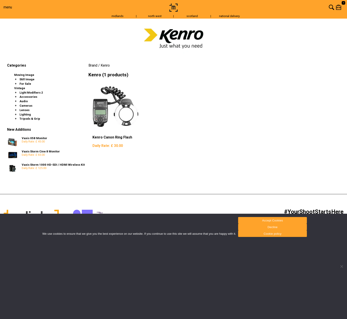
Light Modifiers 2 (31, 92)
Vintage (19, 88)
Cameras (26, 105)
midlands (118, 16)
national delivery (229, 16)
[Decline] (341, 266)
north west (155, 16)
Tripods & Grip (30, 118)
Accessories (28, 96)
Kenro (105, 65)
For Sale (25, 83)
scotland (192, 16)
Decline (273, 227)
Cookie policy (273, 233)
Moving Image (24, 75)
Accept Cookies (272, 220)
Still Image (27, 79)
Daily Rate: (107, 146)
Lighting (25, 114)
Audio (24, 101)
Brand (92, 65)
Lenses (24, 110)
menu (8, 7)
